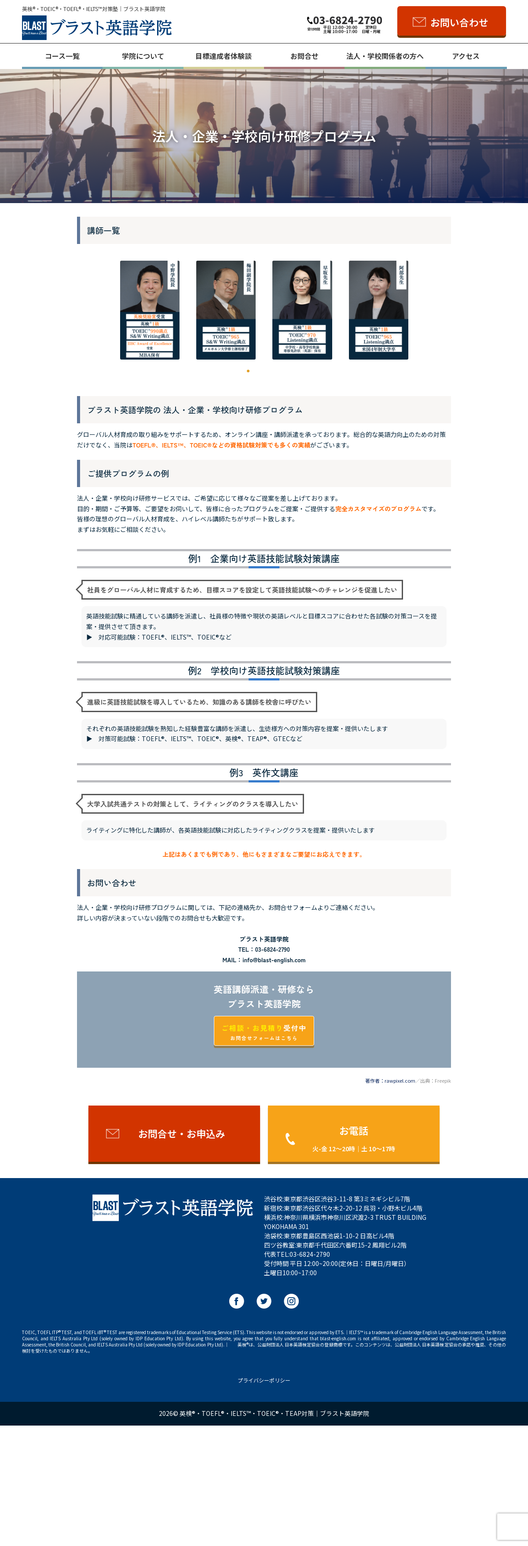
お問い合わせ (459, 22)
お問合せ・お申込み (181, 1254)
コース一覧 (62, 56)
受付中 (264, 1152)
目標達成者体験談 (223, 56)
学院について (143, 56)
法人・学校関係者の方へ (385, 56)
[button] (111, 372)
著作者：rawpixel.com (390, 1201)
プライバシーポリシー (264, 1501)
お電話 (353, 1258)
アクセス (466, 56)
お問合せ (304, 56)
